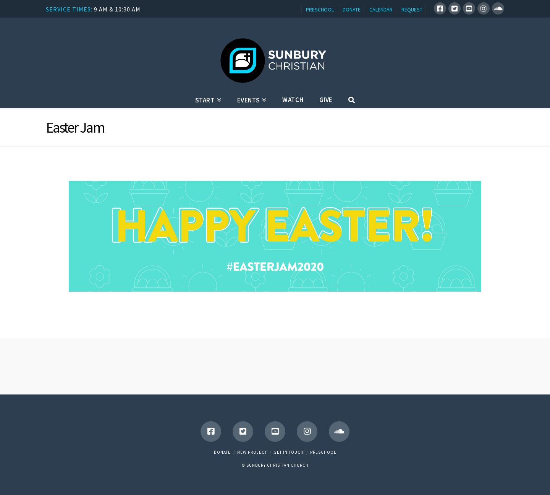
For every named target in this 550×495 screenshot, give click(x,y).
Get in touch (288, 452)
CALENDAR (381, 9)
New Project (252, 452)
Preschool (323, 452)
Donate (222, 452)
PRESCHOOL (320, 9)
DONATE (352, 9)
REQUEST (411, 9)
